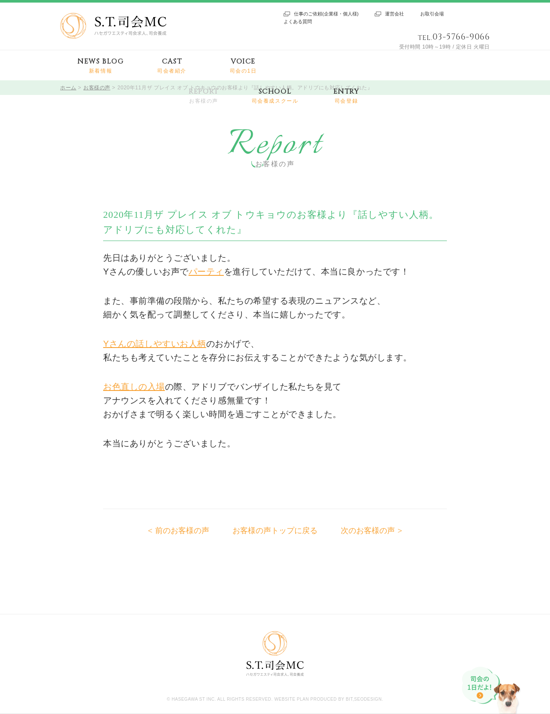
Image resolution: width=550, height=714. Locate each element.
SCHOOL (275, 96)
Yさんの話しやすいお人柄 (154, 343)
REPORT (204, 96)
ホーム (68, 88)
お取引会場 (432, 13)
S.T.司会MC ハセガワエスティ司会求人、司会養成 (113, 26)
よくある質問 (298, 21)
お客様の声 (96, 88)
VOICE (243, 66)
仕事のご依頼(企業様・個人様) (326, 13)
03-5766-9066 (461, 37)
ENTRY (346, 96)
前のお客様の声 (182, 530)
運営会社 (394, 13)
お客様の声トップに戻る (275, 530)
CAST (171, 66)
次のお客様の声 (368, 530)
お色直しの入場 (134, 386)
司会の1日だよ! (492, 690)
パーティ (206, 271)
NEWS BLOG (100, 66)
